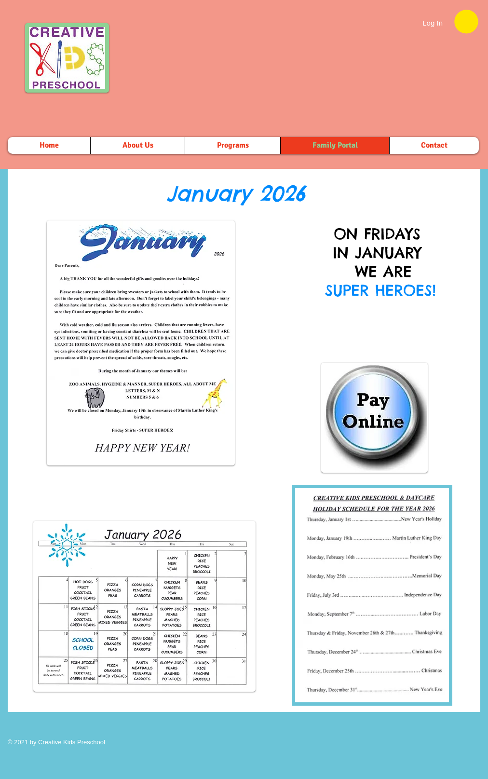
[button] (466, 21)
